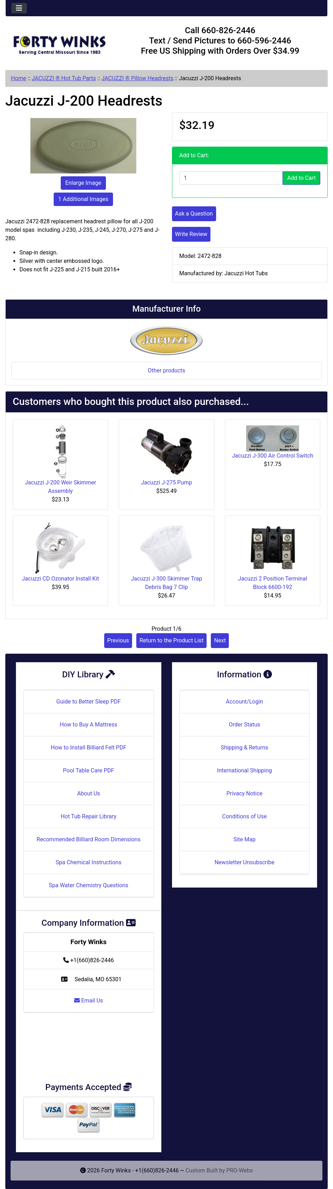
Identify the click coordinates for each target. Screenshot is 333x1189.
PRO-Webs (239, 1170)
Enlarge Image (83, 182)
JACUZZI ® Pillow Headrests (137, 78)
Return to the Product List (171, 640)
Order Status (244, 724)
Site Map (244, 839)
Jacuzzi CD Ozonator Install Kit (60, 578)
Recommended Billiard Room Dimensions (89, 839)
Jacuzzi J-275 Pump (166, 482)
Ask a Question (194, 213)
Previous (118, 640)
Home (18, 78)
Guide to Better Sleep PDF (88, 701)
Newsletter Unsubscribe (244, 862)
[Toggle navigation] (19, 8)
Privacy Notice (244, 793)
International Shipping (244, 770)
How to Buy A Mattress (88, 724)
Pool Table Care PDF (88, 770)
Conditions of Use (244, 816)
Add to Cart (301, 178)
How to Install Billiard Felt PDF (88, 747)
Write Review (191, 234)
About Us (88, 793)
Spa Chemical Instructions (88, 862)
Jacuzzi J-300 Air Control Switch (272, 455)
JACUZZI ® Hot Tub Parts (64, 78)
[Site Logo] (59, 42)
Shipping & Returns (244, 747)
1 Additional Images (83, 199)
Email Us (88, 1000)
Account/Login (244, 701)
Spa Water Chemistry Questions (88, 885)
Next (220, 640)
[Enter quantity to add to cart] (231, 178)
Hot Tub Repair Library (89, 816)
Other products (166, 370)
